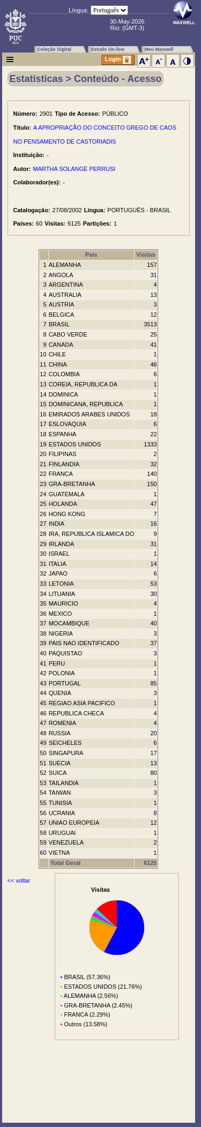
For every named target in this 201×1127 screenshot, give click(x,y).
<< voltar (19, 880)
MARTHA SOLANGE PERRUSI (74, 169)
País (91, 254)
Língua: (78, 10)
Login (118, 60)
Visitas (145, 254)
